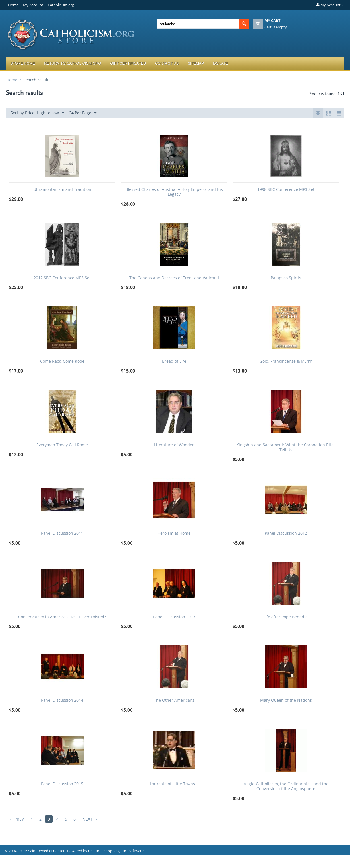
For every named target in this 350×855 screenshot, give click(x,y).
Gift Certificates (128, 63)
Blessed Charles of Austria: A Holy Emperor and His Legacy (174, 192)
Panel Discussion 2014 (62, 700)
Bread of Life (174, 361)
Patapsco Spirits (286, 278)
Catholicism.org (61, 4)
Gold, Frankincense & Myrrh (286, 361)
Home (13, 4)
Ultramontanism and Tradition (62, 189)
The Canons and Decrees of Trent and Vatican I (174, 278)
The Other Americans (174, 700)
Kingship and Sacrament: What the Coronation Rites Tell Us (285, 447)
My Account (33, 4)
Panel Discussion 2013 (174, 617)
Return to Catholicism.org (72, 63)
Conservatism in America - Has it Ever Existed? (62, 617)
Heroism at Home (174, 533)
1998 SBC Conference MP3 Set (285, 189)
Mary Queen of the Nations (286, 700)
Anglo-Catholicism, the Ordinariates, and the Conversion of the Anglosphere (286, 786)
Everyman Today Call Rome (62, 445)
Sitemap (196, 63)
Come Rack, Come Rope (62, 361)
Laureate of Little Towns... (174, 784)
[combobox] (198, 24)
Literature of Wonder (174, 445)
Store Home (22, 63)
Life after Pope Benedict (286, 617)
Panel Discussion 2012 (286, 533)
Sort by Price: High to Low (37, 113)
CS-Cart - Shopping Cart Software (116, 850)
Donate (220, 63)
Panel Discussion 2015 (62, 784)
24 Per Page (82, 113)
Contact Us (167, 63)
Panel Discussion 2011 (62, 533)
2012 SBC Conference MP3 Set (62, 278)
